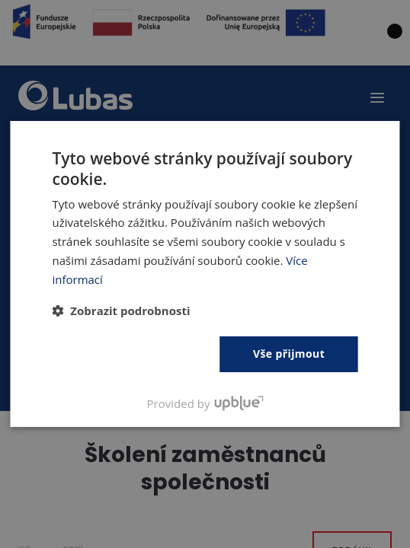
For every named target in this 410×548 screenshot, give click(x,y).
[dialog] (205, 274)
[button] (121, 310)
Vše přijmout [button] (289, 353)
